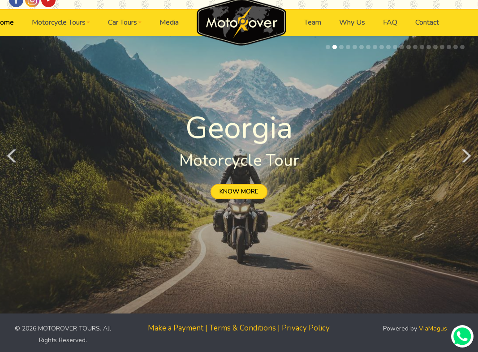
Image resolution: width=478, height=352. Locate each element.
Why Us (352, 22)
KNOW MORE (239, 191)
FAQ (390, 22)
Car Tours (125, 22)
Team (312, 22)
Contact (427, 22)
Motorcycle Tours (61, 22)
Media (169, 22)
